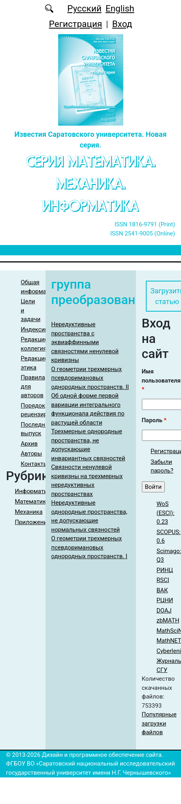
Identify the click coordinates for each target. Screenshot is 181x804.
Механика (29, 511)
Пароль (154, 420)
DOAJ (164, 610)
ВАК (162, 590)
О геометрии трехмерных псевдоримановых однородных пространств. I (89, 547)
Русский (84, 8)
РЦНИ (164, 600)
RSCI (162, 580)
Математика (32, 501)
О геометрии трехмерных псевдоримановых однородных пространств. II (90, 378)
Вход (122, 24)
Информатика (34, 491)
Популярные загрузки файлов (159, 723)
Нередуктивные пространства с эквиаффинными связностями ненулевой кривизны (85, 342)
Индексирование (44, 329)
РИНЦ (164, 570)
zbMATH (167, 620)
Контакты (34, 463)
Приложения (33, 522)
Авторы (31, 453)
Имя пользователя (161, 380)
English (120, 8)
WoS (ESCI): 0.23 (165, 512)
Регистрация (75, 24)
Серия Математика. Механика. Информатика (90, 184)
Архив (29, 443)
